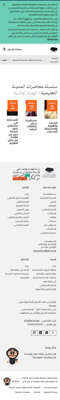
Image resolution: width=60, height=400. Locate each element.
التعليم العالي (22, 201)
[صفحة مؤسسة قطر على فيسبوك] (47, 333)
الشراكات (51, 213)
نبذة (27, 193)
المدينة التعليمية (48, 197)
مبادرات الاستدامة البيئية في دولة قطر (44, 279)
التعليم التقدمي (21, 224)
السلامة (37, 392)
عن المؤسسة (49, 193)
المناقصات (51, 228)
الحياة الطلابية (22, 205)
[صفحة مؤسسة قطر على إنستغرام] (34, 333)
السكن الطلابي (22, 213)
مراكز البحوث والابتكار (46, 273)
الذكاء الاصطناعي (48, 285)
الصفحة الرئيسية (54, 60)
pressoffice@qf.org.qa (44, 250)
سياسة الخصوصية (50, 392)
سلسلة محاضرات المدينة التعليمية (27, 59)
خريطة (53, 220)
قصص (53, 201)
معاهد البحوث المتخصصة (44, 269)
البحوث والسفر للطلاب (18, 217)
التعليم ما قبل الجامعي (18, 197)
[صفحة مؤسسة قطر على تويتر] (53, 333)
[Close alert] (4, 4)
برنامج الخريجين (22, 220)
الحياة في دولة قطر (19, 269)
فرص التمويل (22, 209)
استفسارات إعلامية (22, 392)
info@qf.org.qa (31, 320)
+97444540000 (36, 324)
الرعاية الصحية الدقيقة (46, 289)
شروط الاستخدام (50, 387)
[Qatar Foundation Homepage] (52, 49)
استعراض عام (50, 224)
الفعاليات (52, 205)
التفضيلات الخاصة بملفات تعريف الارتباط (24, 387)
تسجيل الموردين (48, 232)
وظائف (52, 217)
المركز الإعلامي (49, 209)
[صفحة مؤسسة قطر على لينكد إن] (40, 333)
